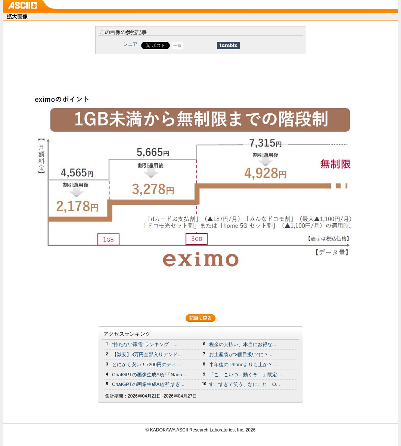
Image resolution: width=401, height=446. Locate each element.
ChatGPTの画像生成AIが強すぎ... (148, 384)
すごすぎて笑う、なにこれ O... (244, 384)
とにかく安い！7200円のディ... (146, 364)
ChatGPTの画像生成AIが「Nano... (149, 374)
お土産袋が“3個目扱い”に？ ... (241, 354)
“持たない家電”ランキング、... (144, 344)
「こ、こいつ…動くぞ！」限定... (245, 374)
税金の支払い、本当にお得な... (242, 344)
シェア (130, 44)
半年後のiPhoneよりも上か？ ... (243, 364)
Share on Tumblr (228, 45)
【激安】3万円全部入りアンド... (147, 354)
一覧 (177, 45)
